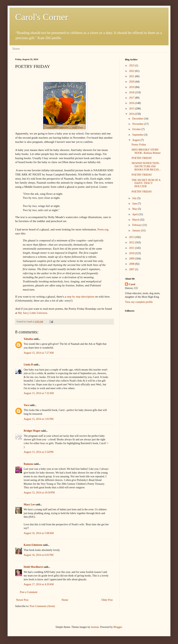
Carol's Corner (41, 17)
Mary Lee (29, 504)
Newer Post (22, 599)
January (136, 230)
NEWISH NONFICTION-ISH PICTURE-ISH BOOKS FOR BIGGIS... (146, 166)
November (138, 124)
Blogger (117, 627)
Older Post (107, 599)
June (135, 203)
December (138, 118)
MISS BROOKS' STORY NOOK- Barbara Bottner (146, 151)
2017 (132, 97)
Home (16, 48)
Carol (132, 284)
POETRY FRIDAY (142, 158)
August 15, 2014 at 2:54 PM (38, 452)
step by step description (80, 296)
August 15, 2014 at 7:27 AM (39, 352)
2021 (132, 76)
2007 (132, 269)
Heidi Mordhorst (33, 566)
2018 (132, 92)
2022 (132, 71)
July (134, 198)
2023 (132, 65)
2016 (132, 103)
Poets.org (103, 229)
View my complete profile (139, 302)
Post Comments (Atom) (42, 606)
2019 (132, 87)
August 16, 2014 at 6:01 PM (38, 555)
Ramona (28, 464)
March (136, 219)
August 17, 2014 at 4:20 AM (39, 584)
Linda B (28, 364)
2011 (132, 248)
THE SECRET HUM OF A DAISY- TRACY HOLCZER (146, 183)
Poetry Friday (139, 144)
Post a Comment (28, 592)
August (136, 140)
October (136, 129)
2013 (132, 237)
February (137, 225)
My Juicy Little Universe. (33, 312)
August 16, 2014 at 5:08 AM (39, 533)
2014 (132, 113)
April (135, 214)
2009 (132, 258)
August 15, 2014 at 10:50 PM (39, 492)
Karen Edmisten (33, 544)
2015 (132, 108)
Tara (26, 405)
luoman (95, 627)
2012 (132, 242)
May (135, 208)
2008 (132, 263)
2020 (132, 81)
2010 (132, 253)
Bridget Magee (32, 430)
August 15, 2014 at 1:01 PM (38, 419)
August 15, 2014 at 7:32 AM (39, 393)
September (138, 134)
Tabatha (28, 339)
